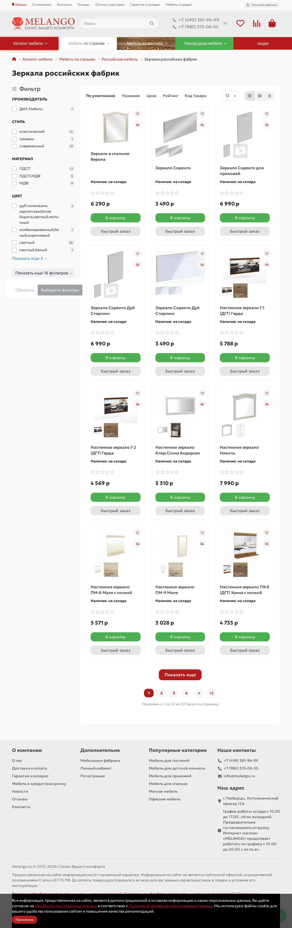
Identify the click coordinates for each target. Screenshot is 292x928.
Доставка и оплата (29, 768)
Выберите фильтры (60, 290)
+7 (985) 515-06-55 (194, 27)
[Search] (119, 23)
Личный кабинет (96, 768)
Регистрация (92, 776)
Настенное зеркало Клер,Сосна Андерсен (177, 450)
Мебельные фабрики (100, 760)
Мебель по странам (77, 59)
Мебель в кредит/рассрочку (39, 783)
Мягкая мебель (163, 791)
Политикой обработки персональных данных (170, 905)
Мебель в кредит (179, 5)
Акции (263, 43)
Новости (20, 791)
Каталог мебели (37, 59)
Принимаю (24, 919)
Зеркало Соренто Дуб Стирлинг (113, 310)
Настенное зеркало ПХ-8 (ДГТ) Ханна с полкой (244, 589)
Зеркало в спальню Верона (110, 156)
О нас (17, 760)
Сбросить (24, 290)
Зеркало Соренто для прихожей (242, 170)
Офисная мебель (165, 799)
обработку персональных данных (66, 905)
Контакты (64, 5)
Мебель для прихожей (170, 776)
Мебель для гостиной (169, 760)
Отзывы (84, 5)
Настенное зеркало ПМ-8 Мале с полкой (111, 589)
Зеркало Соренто (173, 167)
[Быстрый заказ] (116, 231)
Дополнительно (100, 750)
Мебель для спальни (168, 783)
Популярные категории (178, 750)
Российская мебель (120, 59)
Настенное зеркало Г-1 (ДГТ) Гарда (242, 310)
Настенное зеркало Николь (239, 450)
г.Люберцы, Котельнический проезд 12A (250, 801)
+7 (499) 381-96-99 (195, 20)
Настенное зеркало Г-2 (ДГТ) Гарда (113, 450)
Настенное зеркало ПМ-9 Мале (174, 589)
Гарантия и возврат (145, 5)
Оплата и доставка (109, 5)
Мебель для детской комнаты (177, 768)
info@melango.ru (239, 776)
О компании (41, 5)
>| (212, 693)
